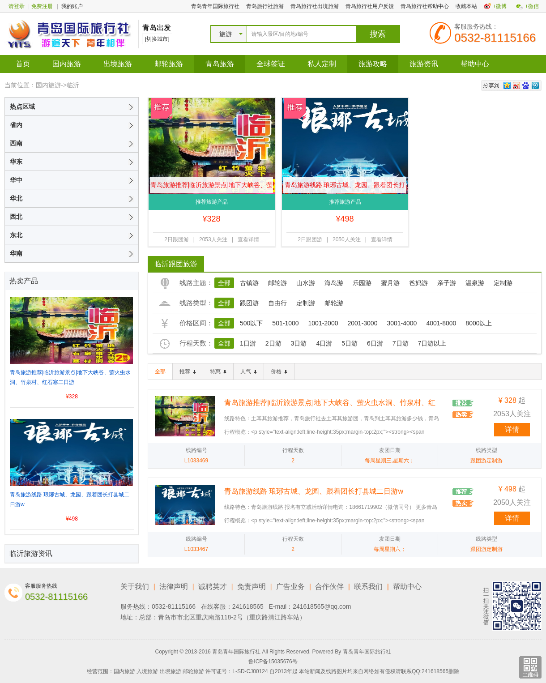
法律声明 (173, 586)
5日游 (349, 343)
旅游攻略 (372, 64)
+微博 (500, 6)
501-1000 (285, 323)
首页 (23, 64)
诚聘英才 (212, 586)
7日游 (400, 343)
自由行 (277, 303)
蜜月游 (390, 282)
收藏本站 (466, 6)
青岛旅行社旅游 (265, 6)
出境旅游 (117, 64)
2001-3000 (362, 323)
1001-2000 (323, 323)
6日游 (375, 343)
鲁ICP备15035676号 (272, 661)
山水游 (305, 282)
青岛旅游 (219, 64)
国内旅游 (66, 64)
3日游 (299, 343)
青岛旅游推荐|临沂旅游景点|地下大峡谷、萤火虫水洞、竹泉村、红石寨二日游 (211, 187)
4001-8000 (441, 323)
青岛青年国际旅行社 (215, 6)
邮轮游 (277, 282)
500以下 (251, 323)
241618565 (248, 606)
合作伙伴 (329, 586)
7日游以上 (432, 343)
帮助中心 (475, 64)
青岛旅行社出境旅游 (314, 6)
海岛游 (333, 282)
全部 (224, 282)
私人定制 (321, 64)
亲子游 (446, 282)
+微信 (532, 6)
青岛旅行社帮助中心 (425, 6)
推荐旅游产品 (212, 202)
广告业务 (290, 586)
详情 (512, 429)
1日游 (248, 343)
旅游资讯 (424, 64)
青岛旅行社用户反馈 (370, 6)
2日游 (273, 343)
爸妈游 (418, 282)
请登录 (17, 6)
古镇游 (249, 282)
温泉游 (474, 282)
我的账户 (72, 6)
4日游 (324, 343)
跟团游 (249, 303)
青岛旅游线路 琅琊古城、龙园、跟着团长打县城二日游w (345, 187)
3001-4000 (402, 323)
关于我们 (134, 586)
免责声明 (251, 586)
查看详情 (248, 239)
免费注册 (42, 6)
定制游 (503, 282)
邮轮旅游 (168, 64)
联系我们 (368, 586)
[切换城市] (157, 39)
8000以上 (478, 323)
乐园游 (362, 282)
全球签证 (270, 64)
